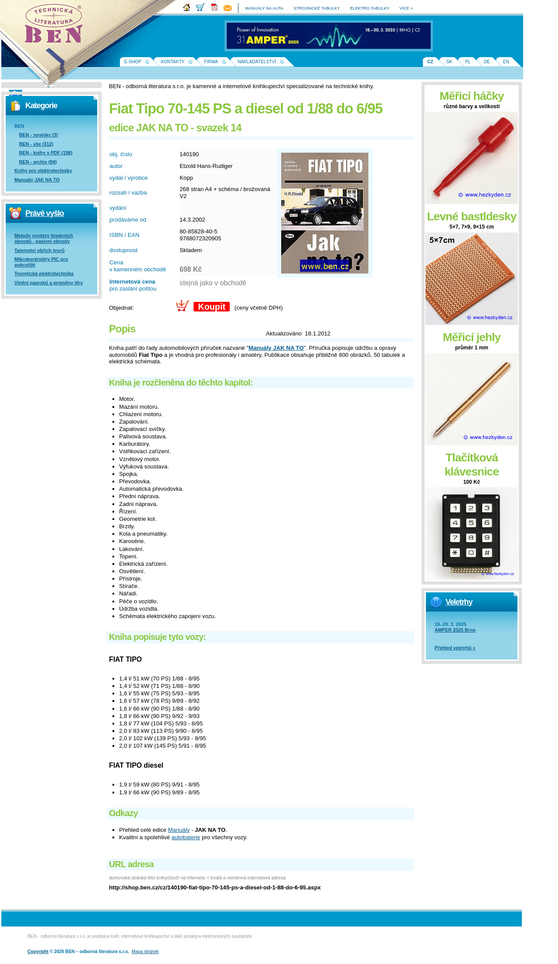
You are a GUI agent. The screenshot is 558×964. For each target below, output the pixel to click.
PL (467, 61)
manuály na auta (264, 8)
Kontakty (172, 61)
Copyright (37, 951)
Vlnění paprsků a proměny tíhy (48, 282)
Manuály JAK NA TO (37, 179)
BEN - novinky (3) (38, 134)
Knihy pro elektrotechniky (43, 170)
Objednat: (121, 307)
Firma (211, 61)
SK (449, 61)
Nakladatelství (257, 61)
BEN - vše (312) (36, 144)
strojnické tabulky (316, 8)
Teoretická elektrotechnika (43, 273)
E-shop (132, 61)
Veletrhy (459, 602)
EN (506, 61)
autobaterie (185, 837)
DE (487, 61)
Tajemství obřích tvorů (39, 250)
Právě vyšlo (44, 213)
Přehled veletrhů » (455, 647)
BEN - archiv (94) (38, 161)
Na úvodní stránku (56, 26)
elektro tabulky (369, 8)
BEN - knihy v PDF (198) (45, 152)
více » (406, 8)
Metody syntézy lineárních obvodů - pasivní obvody (43, 238)
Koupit (211, 306)
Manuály (179, 830)
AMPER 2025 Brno (455, 629)
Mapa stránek (145, 951)
